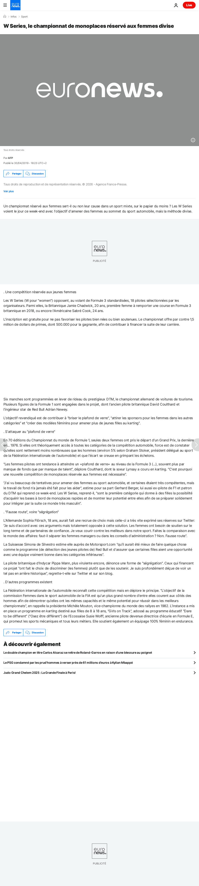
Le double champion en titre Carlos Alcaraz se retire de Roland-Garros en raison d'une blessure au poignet (77, 652)
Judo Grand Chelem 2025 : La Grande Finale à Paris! (39, 672)
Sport (24, 16)
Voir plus (8, 191)
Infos (13, 16)
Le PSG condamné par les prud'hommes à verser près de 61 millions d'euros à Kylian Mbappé (68, 662)
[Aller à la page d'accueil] (15, 5)
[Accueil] (4, 16)
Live (189, 5)
